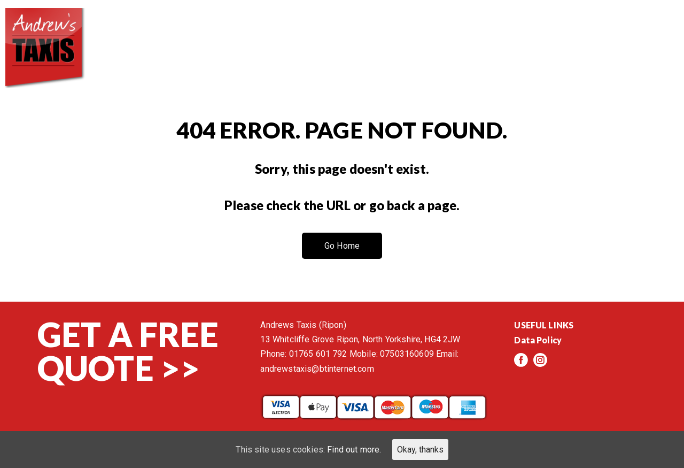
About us (323, 32)
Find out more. (354, 449)
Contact (641, 32)
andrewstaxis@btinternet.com (317, 369)
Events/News (554, 32)
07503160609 (407, 354)
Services (399, 32)
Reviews (470, 32)
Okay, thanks (420, 449)
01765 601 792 (318, 354)
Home (257, 32)
